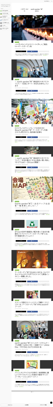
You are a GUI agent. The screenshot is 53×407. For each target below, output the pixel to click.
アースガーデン (7, 1)
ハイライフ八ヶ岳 (6, 14)
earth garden (6, 11)
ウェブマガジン (46, 1)
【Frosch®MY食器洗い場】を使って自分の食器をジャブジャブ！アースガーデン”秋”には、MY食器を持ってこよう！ (32, 234)
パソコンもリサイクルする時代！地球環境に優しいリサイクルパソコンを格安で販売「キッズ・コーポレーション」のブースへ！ (32, 375)
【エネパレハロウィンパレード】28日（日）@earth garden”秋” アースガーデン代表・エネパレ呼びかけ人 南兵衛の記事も (31, 130)
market (24, 48)
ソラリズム (6, 17)
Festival (17, 79)
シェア (32, 51)
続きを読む (45, 55)
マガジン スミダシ (6, 29)
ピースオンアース (6, 20)
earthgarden (25, 134)
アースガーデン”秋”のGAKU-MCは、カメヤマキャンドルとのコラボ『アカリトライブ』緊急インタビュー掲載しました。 (32, 274)
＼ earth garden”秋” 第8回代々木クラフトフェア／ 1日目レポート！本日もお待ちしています (32, 84)
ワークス (6, 26)
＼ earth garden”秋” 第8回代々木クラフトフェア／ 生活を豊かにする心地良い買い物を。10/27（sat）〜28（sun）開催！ (32, 160)
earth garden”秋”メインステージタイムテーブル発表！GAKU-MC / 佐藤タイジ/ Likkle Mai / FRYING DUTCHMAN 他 (32, 345)
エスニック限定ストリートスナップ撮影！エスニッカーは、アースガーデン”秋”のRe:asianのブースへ (32, 304)
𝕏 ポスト (21, 51)
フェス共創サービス (6, 23)
